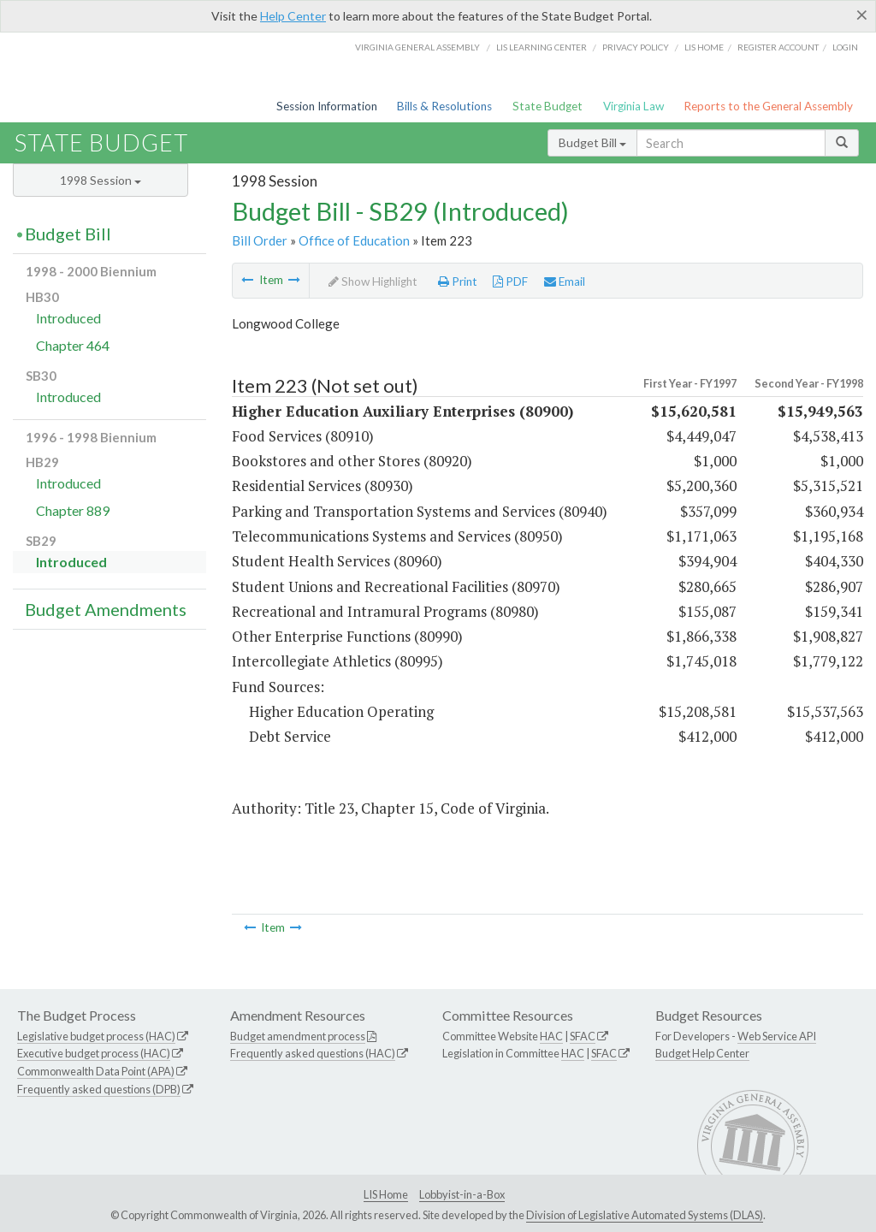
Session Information (326, 106)
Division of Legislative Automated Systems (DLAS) (644, 1215)
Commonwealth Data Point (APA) (96, 1071)
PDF (510, 281)
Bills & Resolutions (444, 106)
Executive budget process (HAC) (93, 1053)
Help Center (293, 16)
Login (845, 47)
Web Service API (776, 1036)
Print (457, 281)
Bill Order (259, 240)
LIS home (704, 47)
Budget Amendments (105, 609)
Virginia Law (633, 106)
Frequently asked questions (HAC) (312, 1053)
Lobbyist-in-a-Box (462, 1194)
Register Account (778, 47)
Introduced (68, 318)
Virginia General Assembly (417, 47)
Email (564, 281)
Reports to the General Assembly (768, 106)
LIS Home (386, 1194)
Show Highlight (372, 281)
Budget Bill (592, 142)
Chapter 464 (73, 345)
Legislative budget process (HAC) (96, 1036)
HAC (551, 1036)
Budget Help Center (702, 1053)
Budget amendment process (297, 1036)
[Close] (861, 14)
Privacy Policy (635, 47)
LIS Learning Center (541, 47)
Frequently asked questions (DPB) (99, 1089)
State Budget (547, 106)
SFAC (582, 1036)
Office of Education (354, 240)
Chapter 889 (73, 510)
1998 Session (100, 180)
